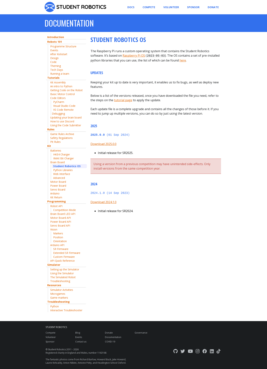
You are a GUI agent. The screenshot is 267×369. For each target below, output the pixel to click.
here (182, 60)
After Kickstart (58, 54)
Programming (56, 201)
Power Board (58, 185)
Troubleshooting (60, 281)
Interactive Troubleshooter (66, 310)
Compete (149, 7)
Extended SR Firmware (66, 253)
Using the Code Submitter (65, 125)
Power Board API (60, 221)
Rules (51, 129)
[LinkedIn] (212, 351)
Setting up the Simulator (64, 269)
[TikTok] (218, 351)
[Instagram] (198, 351)
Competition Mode (64, 210)
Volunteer (171, 7)
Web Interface (61, 174)
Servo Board (57, 189)
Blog (77, 332)
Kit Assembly (58, 82)
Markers (58, 233)
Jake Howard (119, 359)
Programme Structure (63, 46)
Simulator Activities (61, 290)
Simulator (53, 264)
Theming (55, 66)
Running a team (59, 73)
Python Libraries (63, 170)
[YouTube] (190, 351)
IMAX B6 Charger (63, 158)
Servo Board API (60, 225)
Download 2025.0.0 (103, 143)
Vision (53, 229)
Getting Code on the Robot (66, 90)
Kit (49, 146)
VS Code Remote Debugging (63, 111)
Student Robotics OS (67, 166)
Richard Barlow (88, 359)
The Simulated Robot (63, 277)
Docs (130, 7)
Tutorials (53, 77)
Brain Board (57, 162)
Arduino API (57, 245)
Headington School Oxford (111, 362)
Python (54, 306)
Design (54, 58)
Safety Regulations (61, 138)
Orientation (60, 241)
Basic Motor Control (62, 94)
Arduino (55, 193)
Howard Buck (104, 359)
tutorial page (123, 100)
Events (54, 50)
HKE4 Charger (61, 154)
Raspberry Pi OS (134, 55)
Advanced (59, 178)
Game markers (59, 297)
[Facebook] (204, 351)
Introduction (55, 37)
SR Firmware (60, 249)
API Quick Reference (62, 260)
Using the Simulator (62, 273)
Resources (54, 285)
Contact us (80, 341)
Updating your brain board (66, 117)
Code (53, 62)
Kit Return (56, 197)
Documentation (113, 337)
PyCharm (58, 102)
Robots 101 (54, 41)
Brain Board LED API (62, 214)
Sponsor (193, 7)
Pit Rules (55, 142)
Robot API (56, 206)
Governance (141, 332)
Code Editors (58, 98)
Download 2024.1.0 (103, 201)
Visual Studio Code (64, 106)
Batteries (55, 150)
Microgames (57, 293)
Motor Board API (60, 218)
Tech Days (56, 69)
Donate (213, 7)
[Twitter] (182, 351)
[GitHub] (175, 351)
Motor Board (58, 181)
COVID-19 (110, 341)
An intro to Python (61, 86)
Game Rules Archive (62, 134)
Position (58, 237)
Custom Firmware (64, 257)
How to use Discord (62, 121)
